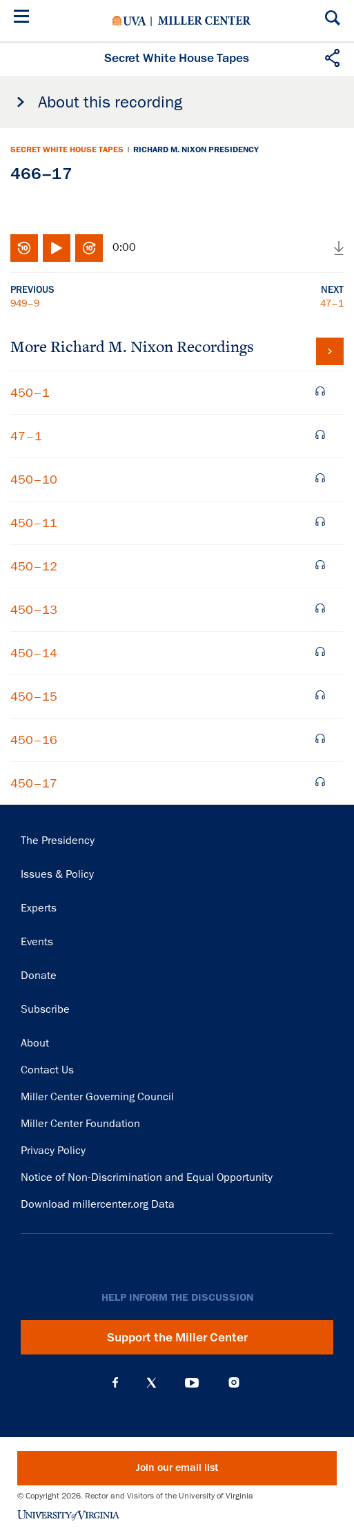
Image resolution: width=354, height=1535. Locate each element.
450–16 (33, 740)
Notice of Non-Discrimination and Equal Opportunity (147, 1177)
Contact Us (47, 1070)
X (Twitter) (151, 1383)
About (35, 1043)
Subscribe (45, 1009)
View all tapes (330, 351)
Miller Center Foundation (80, 1124)
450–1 (30, 392)
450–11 (33, 522)
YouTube (192, 1382)
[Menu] (24, 18)
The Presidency (58, 840)
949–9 (24, 303)
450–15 (33, 696)
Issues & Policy (57, 874)
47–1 (332, 303)
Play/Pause (56, 248)
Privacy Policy (53, 1150)
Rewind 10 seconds (24, 248)
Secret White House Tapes (67, 149)
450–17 (33, 783)
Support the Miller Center (177, 1337)
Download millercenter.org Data (98, 1204)
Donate (39, 975)
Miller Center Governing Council (97, 1097)
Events (37, 942)
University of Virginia (129, 21)
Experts (39, 908)
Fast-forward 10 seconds (89, 248)
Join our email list (177, 1467)
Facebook (115, 1382)
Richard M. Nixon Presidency (196, 149)
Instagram (234, 1382)
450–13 (33, 609)
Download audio (339, 248)
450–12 (33, 566)
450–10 (33, 479)
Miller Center (204, 21)
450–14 (33, 653)
